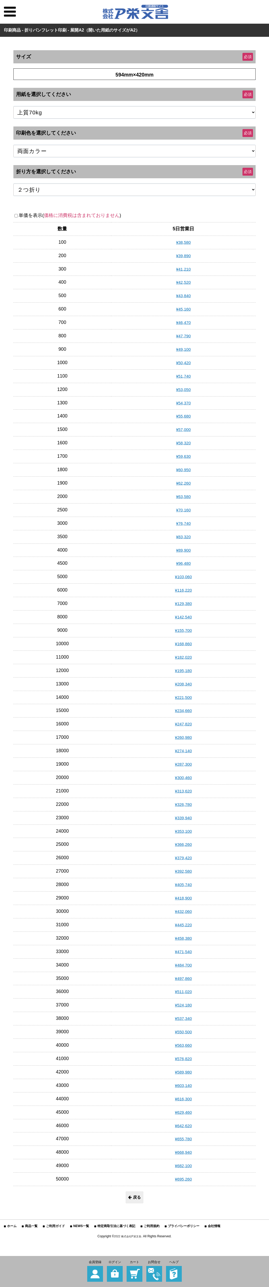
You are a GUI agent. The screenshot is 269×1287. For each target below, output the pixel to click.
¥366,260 (183, 844)
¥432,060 (183, 911)
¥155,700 (183, 630)
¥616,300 (183, 1098)
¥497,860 (183, 978)
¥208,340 (183, 683)
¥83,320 (183, 536)
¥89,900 (183, 550)
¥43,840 (183, 295)
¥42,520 (183, 282)
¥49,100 (183, 349)
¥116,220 (183, 590)
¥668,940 (183, 1152)
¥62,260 (183, 483)
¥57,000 (183, 429)
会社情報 (214, 1227)
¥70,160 (183, 509)
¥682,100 (183, 1165)
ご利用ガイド (55, 1227)
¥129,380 (183, 603)
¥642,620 (183, 1125)
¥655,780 (183, 1138)
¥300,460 (183, 777)
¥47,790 (183, 335)
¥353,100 (183, 831)
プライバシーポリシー (183, 1227)
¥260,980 (183, 737)
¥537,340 (183, 1018)
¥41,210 (183, 269)
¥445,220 (183, 924)
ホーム (12, 1227)
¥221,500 (183, 697)
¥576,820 (183, 1058)
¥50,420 (183, 362)
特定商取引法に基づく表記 (116, 1227)
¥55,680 (183, 416)
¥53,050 (183, 389)
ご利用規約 (151, 1227)
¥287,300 (183, 764)
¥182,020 (183, 657)
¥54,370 (183, 402)
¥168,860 (183, 643)
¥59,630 (183, 456)
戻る (134, 1197)
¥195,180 (183, 670)
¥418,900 (183, 898)
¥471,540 (183, 951)
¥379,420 (183, 857)
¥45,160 (183, 309)
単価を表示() (70, 215)
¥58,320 (183, 442)
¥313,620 (183, 790)
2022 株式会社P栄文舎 (128, 1237)
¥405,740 (183, 884)
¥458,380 (183, 938)
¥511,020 (183, 991)
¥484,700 (183, 965)
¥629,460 (183, 1112)
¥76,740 (183, 523)
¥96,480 (183, 563)
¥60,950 (183, 469)
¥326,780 (183, 804)
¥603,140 (183, 1085)
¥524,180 (183, 1005)
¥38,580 (183, 242)
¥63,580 (183, 496)
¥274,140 (183, 750)
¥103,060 (183, 576)
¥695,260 (183, 1179)
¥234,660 (183, 710)
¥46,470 (183, 322)
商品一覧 (31, 1227)
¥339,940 (183, 817)
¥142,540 (183, 616)
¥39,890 (183, 255)
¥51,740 (183, 376)
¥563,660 (183, 1045)
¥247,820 (183, 723)
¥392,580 (183, 871)
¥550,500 (183, 1031)
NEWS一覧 (81, 1227)
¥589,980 (183, 1072)
